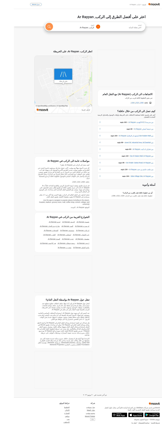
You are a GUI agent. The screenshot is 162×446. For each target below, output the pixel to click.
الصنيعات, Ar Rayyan (37, 230)
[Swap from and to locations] (84, 27)
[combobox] (107, 27)
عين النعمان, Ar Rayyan (67, 235)
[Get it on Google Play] (138, 415)
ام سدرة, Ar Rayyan (68, 226)
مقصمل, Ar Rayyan (68, 239)
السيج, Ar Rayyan (40, 239)
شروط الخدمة (141, 423)
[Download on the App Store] (121, 415)
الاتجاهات (53, 422)
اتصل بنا (120, 423)
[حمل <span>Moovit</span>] (22, 4)
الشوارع (53, 413)
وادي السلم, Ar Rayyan (67, 247)
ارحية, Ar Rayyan (69, 243)
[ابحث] (35, 26)
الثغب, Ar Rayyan (35, 235)
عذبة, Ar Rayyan (54, 239)
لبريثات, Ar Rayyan (68, 230)
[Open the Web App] (105, 415)
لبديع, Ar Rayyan (40, 222)
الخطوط (53, 407)
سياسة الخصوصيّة (130, 423)
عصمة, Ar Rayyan (69, 222)
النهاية (78, 25)
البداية (125, 25)
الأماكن (53, 410)
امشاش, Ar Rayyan (50, 235)
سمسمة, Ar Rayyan (53, 230)
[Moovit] (140, 4)
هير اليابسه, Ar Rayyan (34, 243)
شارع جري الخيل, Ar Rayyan (36, 226)
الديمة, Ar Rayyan (54, 222)
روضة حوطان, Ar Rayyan (52, 243)
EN (79, 419)
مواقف (53, 416)
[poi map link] (49, 85)
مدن (54, 419)
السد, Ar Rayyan (53, 226)
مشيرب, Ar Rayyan (50, 247)
